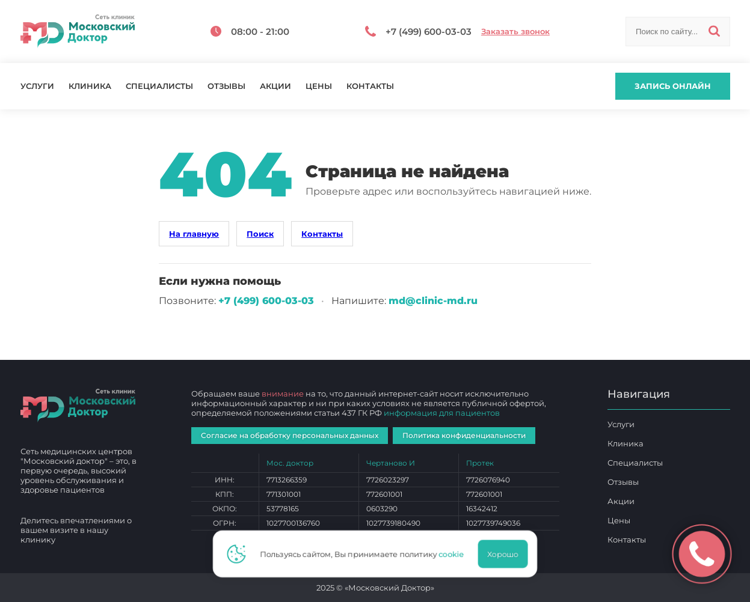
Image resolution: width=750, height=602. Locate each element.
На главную (194, 234)
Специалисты (159, 86)
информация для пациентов (442, 413)
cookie (454, 554)
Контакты (370, 86)
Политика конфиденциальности (464, 435)
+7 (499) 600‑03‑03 (266, 300)
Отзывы (226, 86)
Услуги (37, 86)
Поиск (260, 234)
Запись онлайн (673, 86)
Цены (319, 86)
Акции (275, 86)
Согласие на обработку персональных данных (289, 435)
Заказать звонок (515, 31)
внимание (283, 393)
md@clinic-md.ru (433, 300)
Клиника (90, 86)
